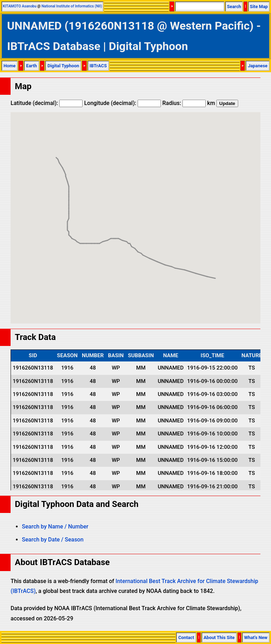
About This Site (219, 637)
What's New (255, 637)
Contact (186, 637)
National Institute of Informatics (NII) (72, 6)
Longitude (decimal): (122, 103)
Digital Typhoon (63, 65)
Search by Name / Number (55, 526)
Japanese (257, 65)
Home (10, 65)
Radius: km (188, 103)
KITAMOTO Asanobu (19, 6)
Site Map (259, 6)
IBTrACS (98, 65)
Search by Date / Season (53, 539)
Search (234, 6)
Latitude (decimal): (47, 103)
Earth (31, 65)
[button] (215, 271)
